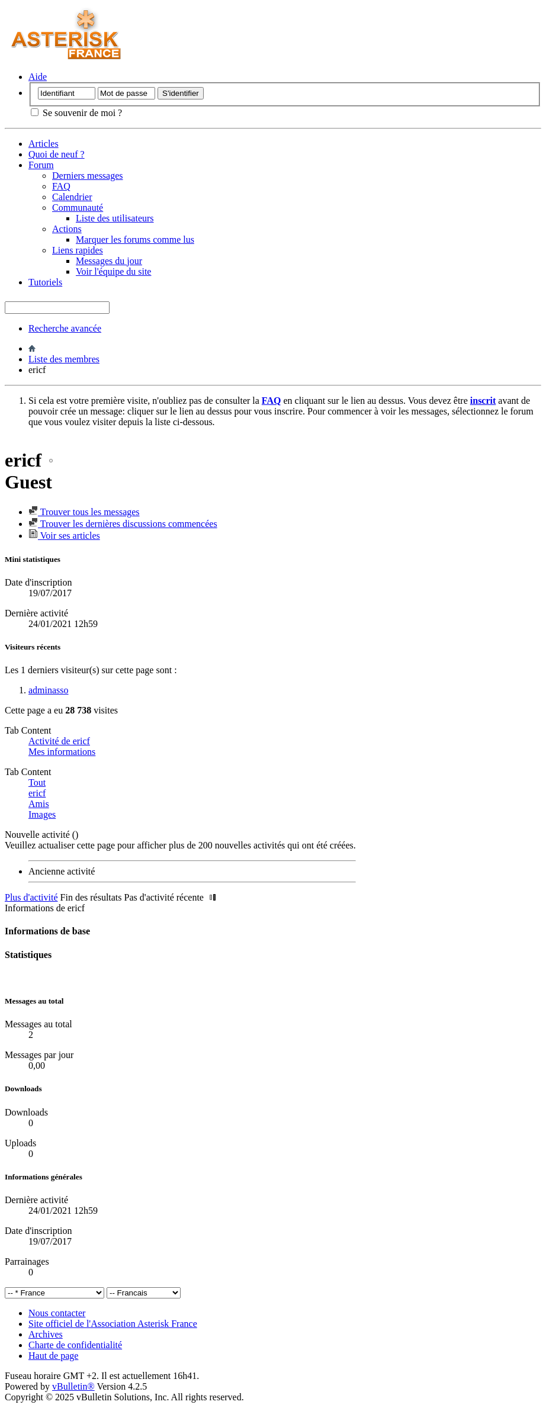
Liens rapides (77, 250)
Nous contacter (56, 1313)
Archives (45, 1334)
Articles (43, 144)
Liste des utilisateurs (115, 218)
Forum (41, 165)
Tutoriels (45, 282)
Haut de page (53, 1356)
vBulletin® (73, 1386)
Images (42, 814)
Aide (37, 77)
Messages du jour (109, 261)
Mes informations (61, 752)
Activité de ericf (59, 741)
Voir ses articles (64, 536)
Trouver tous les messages (84, 512)
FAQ (61, 186)
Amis (38, 804)
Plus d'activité (31, 897)
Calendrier (72, 197)
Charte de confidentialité (75, 1345)
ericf (37, 793)
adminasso (48, 690)
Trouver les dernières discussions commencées (122, 524)
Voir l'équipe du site (113, 271)
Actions (67, 229)
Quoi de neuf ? (56, 154)
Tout (37, 782)
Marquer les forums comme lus (135, 239)
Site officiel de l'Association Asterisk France (112, 1324)
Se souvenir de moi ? (76, 113)
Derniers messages (87, 176)
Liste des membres (63, 359)
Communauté (77, 207)
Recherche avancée (64, 328)
